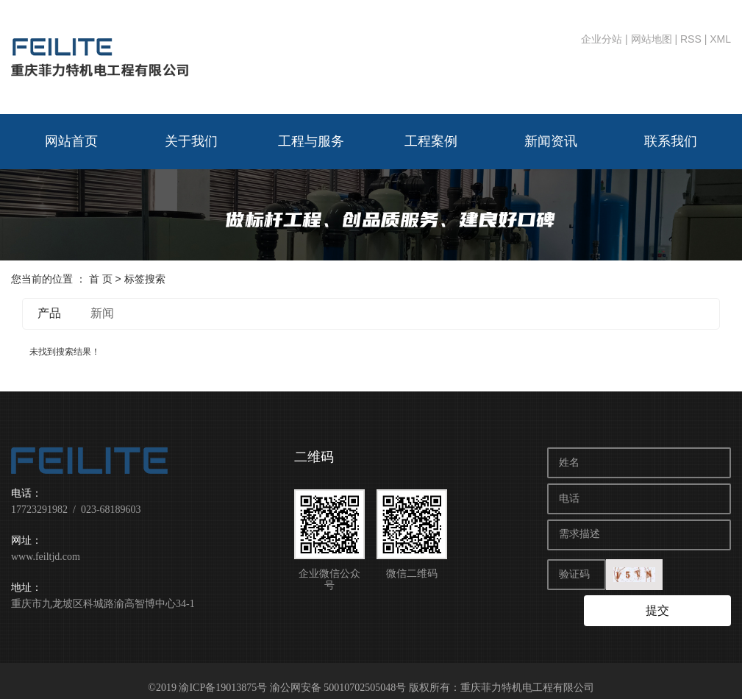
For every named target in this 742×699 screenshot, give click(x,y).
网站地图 (651, 39)
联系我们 (670, 141)
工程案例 (430, 141)
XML (720, 39)
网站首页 (71, 141)
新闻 (102, 313)
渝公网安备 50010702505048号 (338, 673)
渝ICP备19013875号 (223, 673)
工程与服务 (311, 141)
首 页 (101, 279)
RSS (691, 39)
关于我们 (191, 141)
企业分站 (601, 39)
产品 (49, 313)
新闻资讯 (550, 141)
